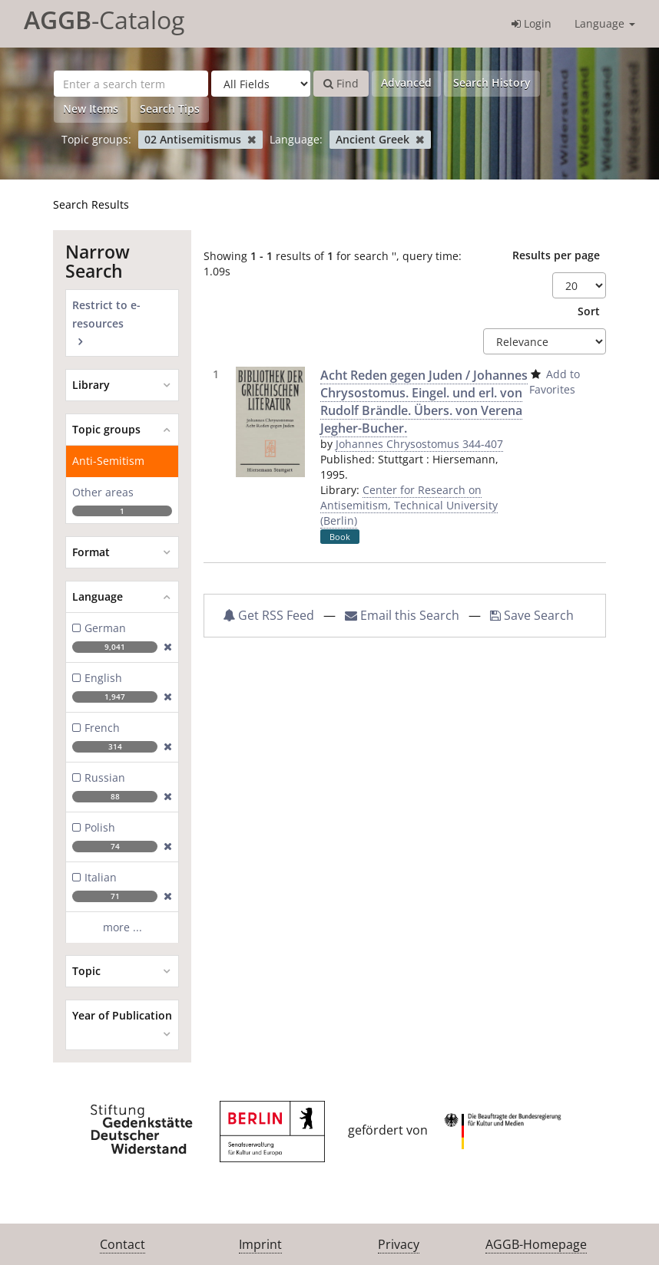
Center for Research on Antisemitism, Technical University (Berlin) (409, 505)
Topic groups (106, 429)
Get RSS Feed (268, 615)
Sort (589, 311)
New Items (90, 108)
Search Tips (170, 108)
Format (91, 552)
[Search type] (260, 84)
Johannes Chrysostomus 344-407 (419, 443)
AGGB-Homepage (536, 1244)
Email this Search (403, 615)
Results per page (556, 255)
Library (91, 384)
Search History (492, 82)
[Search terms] (131, 84)
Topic (86, 971)
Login (531, 23)
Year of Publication (122, 1015)
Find (341, 83)
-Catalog (104, 19)
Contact (122, 1244)
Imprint (260, 1244)
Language (605, 23)
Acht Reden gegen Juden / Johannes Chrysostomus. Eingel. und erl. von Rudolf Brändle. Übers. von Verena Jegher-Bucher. (424, 401)
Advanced (406, 82)
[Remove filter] (251, 139)
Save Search (532, 615)
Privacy (398, 1244)
